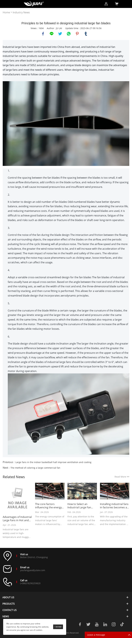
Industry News (21, 12)
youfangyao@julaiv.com (32, 570)
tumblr (85, 33)
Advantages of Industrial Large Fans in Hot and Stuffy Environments (17, 518)
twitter (60, 33)
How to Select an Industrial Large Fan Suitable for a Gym (79, 505)
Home (6, 12)
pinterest (77, 33)
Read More (122, 476)
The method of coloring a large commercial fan (35, 467)
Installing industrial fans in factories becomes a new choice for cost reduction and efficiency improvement (114, 505)
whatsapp (68, 33)
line (51, 33)
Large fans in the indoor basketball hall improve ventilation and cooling (53, 462)
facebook (43, 33)
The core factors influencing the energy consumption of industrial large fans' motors (48, 505)
